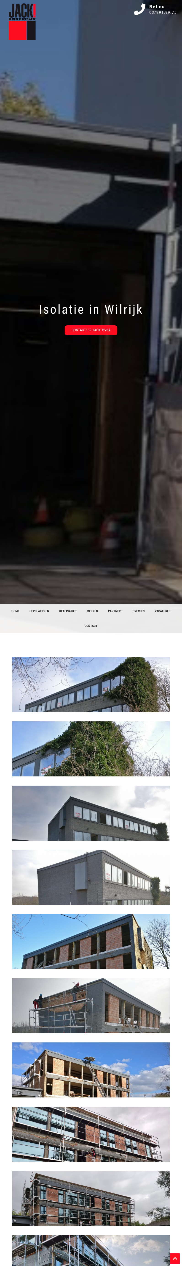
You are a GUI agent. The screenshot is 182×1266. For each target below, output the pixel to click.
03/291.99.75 (163, 12)
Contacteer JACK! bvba (91, 330)
